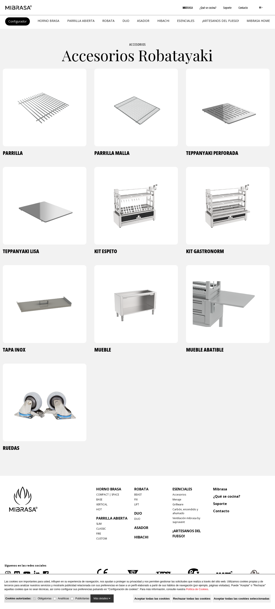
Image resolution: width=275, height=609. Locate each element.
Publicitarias (82, 598)
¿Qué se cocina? (208, 8)
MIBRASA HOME (258, 21)
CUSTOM (101, 538)
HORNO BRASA (48, 21)
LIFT (136, 504)
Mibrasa (220, 489)
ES (261, 7)
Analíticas (63, 598)
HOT (99, 509)
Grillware (178, 504)
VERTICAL (101, 504)
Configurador (17, 21)
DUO (125, 21)
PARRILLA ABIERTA (81, 21)
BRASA (188, 8)
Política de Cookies (197, 589)
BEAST (138, 494)
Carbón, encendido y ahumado (185, 511)
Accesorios (137, 44)
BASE (99, 499)
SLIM (99, 524)
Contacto (243, 8)
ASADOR (143, 21)
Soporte (227, 8)
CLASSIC (101, 528)
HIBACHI (163, 21)
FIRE (98, 533)
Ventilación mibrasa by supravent (186, 520)
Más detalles (102, 598)
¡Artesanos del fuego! (220, 21)
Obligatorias (44, 598)
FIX (136, 499)
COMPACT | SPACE (107, 494)
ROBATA (108, 21)
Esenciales (185, 21)
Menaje (177, 499)
